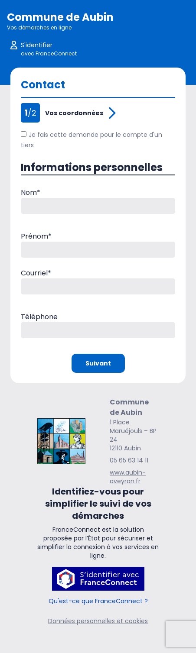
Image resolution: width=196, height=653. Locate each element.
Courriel (36, 273)
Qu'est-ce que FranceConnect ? (98, 601)
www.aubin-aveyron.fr (128, 476)
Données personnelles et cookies (98, 621)
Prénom (36, 236)
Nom (30, 192)
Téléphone (39, 317)
